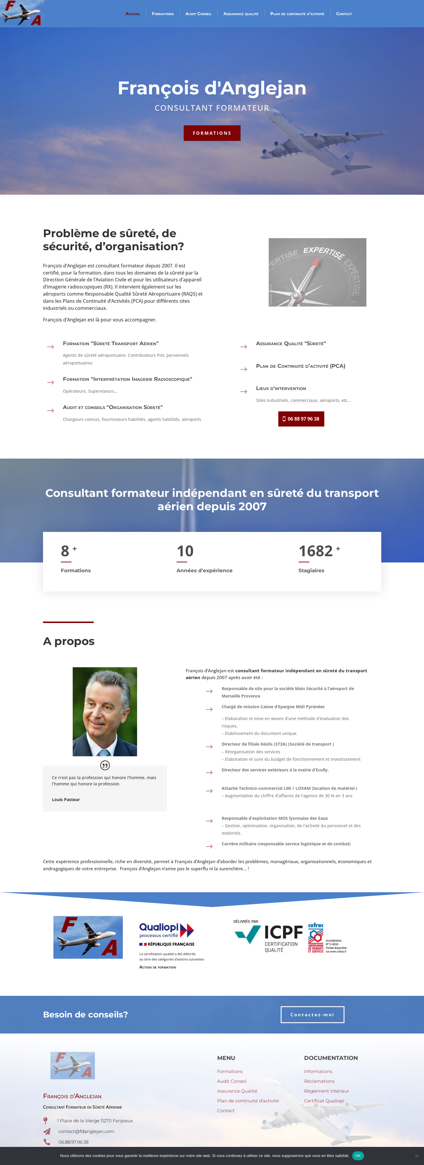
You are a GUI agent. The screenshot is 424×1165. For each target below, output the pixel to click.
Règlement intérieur (326, 1091)
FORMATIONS (212, 133)
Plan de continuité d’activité (297, 13)
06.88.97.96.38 (73, 1142)
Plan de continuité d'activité (248, 1101)
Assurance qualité (240, 13)
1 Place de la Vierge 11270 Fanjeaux (95, 1120)
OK (358, 1155)
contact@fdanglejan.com (86, 1131)
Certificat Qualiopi (324, 1101)
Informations (318, 1071)
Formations (163, 13)
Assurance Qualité (237, 1091)
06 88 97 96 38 (303, 419)
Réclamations (319, 1081)
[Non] (417, 1156)
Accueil (133, 13)
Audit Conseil (198, 13)
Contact (344, 13)
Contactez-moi (312, 1014)
